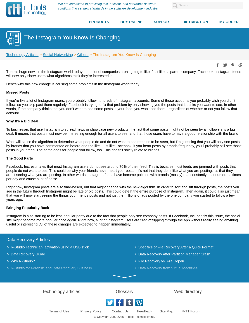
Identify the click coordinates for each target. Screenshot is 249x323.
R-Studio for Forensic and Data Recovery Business (51, 268)
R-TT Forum (191, 311)
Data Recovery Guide (28, 254)
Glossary (125, 291)
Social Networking (58, 55)
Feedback (144, 311)
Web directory (188, 291)
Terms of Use (59, 311)
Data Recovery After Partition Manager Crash (174, 254)
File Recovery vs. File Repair (161, 261)
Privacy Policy (90, 311)
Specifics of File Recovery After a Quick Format (176, 247)
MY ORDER (228, 22)
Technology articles (61, 291)
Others (83, 55)
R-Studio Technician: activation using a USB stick (50, 247)
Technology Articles (22, 55)
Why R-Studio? (23, 261)
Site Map (166, 311)
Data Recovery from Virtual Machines (168, 268)
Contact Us (120, 311)
